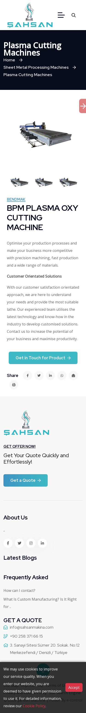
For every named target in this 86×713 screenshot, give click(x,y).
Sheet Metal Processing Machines (36, 67)
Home (9, 60)
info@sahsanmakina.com (31, 627)
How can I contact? (19, 590)
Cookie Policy (34, 705)
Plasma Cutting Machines (27, 74)
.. (4, 530)
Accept (74, 687)
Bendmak (16, 200)
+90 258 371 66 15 (26, 636)
